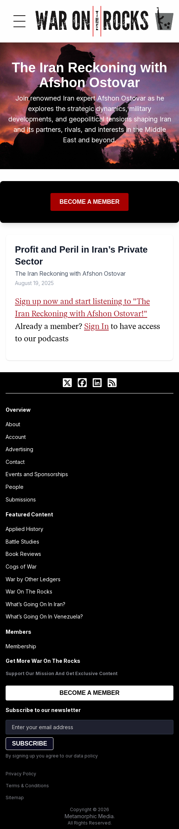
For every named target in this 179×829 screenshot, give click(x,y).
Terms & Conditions (27, 785)
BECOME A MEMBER (89, 693)
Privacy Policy (21, 773)
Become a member (89, 202)
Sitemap (15, 797)
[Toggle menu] (19, 21)
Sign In (96, 327)
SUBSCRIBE (29, 743)
